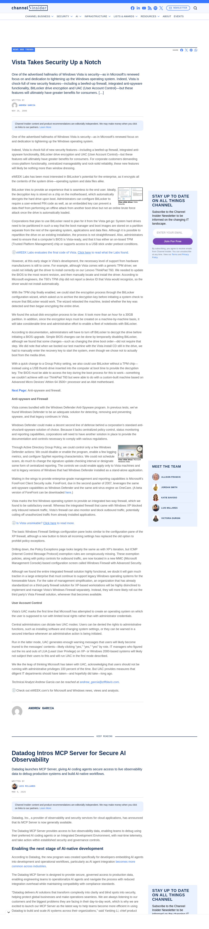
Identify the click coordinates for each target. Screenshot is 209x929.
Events (179, 16)
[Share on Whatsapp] (195, 50)
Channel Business (39, 16)
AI (79, 16)
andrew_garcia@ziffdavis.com (99, 682)
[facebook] (132, 8)
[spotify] (155, 8)
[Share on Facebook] (181, 50)
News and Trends (23, 49)
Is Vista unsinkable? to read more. (45, 523)
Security (65, 16)
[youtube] (144, 8)
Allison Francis (171, 477)
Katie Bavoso (169, 498)
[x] (161, 8)
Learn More (45, 127)
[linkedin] (138, 8)
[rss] (150, 8)
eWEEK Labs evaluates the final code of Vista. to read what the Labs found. (72, 252)
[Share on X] (186, 50)
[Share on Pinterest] (191, 50)
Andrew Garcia (23, 105)
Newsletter (178, 8)
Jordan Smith (169, 487)
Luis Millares (169, 508)
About (167, 16)
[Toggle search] (195, 8)
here (68, 492)
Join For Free (173, 241)
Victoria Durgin (170, 518)
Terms (174, 254)
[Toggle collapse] (8, 912)
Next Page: (20, 390)
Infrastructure (98, 16)
